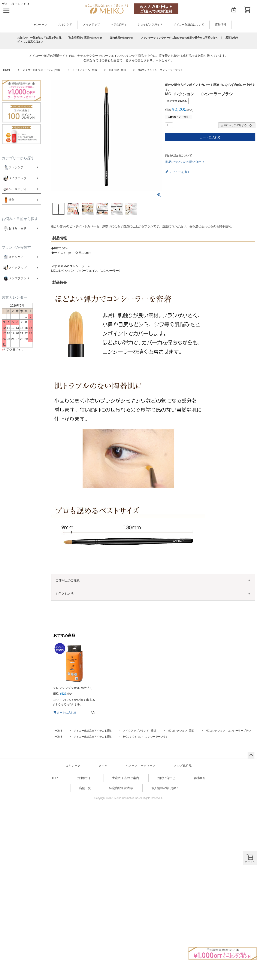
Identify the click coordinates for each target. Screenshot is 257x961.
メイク (103, 765)
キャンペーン (39, 24)
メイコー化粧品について (188, 24)
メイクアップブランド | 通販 (139, 730)
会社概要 (199, 778)
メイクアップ (91, 24)
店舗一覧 (85, 788)
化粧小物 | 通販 (117, 70)
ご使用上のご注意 (68, 580)
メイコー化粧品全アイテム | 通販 (41, 70)
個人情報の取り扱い (164, 788)
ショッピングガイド (150, 24)
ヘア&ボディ (118, 24)
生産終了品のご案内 (125, 778)
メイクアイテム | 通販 (84, 70)
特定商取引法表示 (121, 788)
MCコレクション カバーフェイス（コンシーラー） (86, 270)
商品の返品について (178, 155)
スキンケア (65, 24)
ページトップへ (251, 755)
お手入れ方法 (65, 593)
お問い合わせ (166, 778)
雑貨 (12, 199)
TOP (55, 778)
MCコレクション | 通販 (181, 730)
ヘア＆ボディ (18, 189)
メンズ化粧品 (183, 765)
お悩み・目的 (15, 228)
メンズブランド (19, 278)
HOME (7, 70)
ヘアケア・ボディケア (140, 765)
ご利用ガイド (85, 778)
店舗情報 (220, 24)
